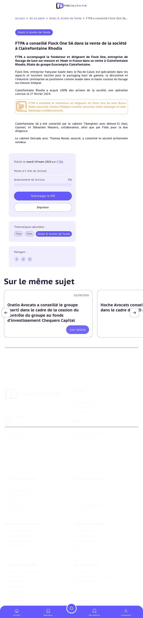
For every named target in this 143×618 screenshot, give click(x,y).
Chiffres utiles (13, 602)
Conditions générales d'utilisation (93, 424)
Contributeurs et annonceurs (91, 401)
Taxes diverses (82, 503)
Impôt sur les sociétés (87, 478)
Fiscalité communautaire (88, 534)
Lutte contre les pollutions (90, 566)
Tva (76, 488)
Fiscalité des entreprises (90, 471)
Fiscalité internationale (89, 518)
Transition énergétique (87, 576)
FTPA (60, 161)
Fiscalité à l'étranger (85, 529)
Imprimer (43, 207)
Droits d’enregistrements (88, 498)
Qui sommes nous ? (85, 391)
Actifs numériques (15, 591)
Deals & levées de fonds (65, 18)
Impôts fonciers (14, 498)
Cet (76, 493)
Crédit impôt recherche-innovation (25, 566)
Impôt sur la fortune (17, 488)
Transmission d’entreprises (22, 518)
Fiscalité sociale (83, 508)
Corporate (80, 513)
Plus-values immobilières (19, 483)
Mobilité (79, 549)
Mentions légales (83, 434)
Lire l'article (78, 329)
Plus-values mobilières (18, 529)
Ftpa (18, 233)
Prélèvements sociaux (17, 503)
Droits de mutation (16, 493)
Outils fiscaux (13, 595)
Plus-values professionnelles (21, 524)
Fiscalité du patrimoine (20, 471)
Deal (29, 233)
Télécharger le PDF (43, 196)
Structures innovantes (18, 571)
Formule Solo (13, 428)
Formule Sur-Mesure (17, 439)
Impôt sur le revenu (16, 478)
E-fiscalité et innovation (20, 559)
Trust (77, 544)
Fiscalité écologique (87, 559)
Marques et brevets (16, 576)
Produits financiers (16, 508)
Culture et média (15, 586)
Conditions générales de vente (91, 428)
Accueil (20, 18)
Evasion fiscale (82, 539)
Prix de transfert (83, 554)
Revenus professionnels (87, 483)
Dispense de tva (14, 539)
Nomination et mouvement (90, 602)
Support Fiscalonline (86, 396)
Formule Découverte (17, 424)
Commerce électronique (19, 581)
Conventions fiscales (85, 524)
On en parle (37, 18)
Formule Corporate (16, 434)
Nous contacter (83, 406)
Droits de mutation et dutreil (22, 534)
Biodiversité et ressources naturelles (95, 571)
